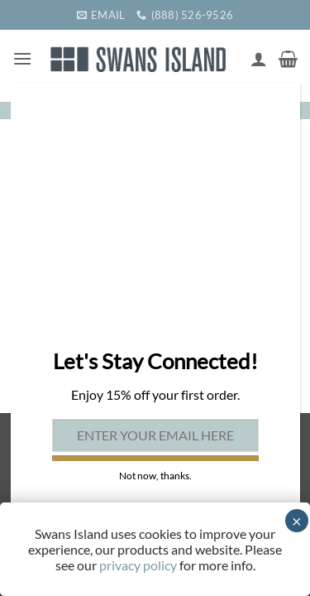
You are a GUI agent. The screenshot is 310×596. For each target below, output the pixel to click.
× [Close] (297, 521)
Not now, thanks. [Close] (155, 475)
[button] (22, 58)
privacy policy (138, 565)
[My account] (258, 59)
